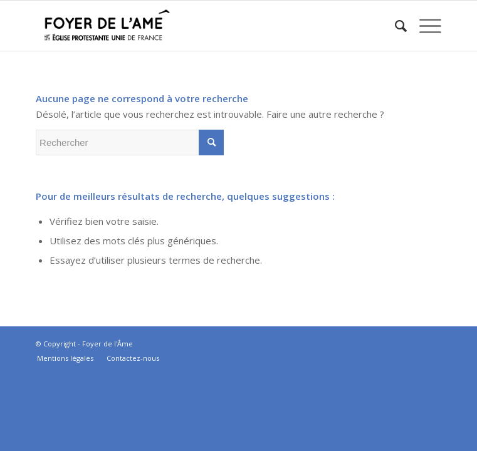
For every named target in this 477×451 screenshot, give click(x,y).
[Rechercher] (394, 26)
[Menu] (424, 26)
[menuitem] (394, 26)
